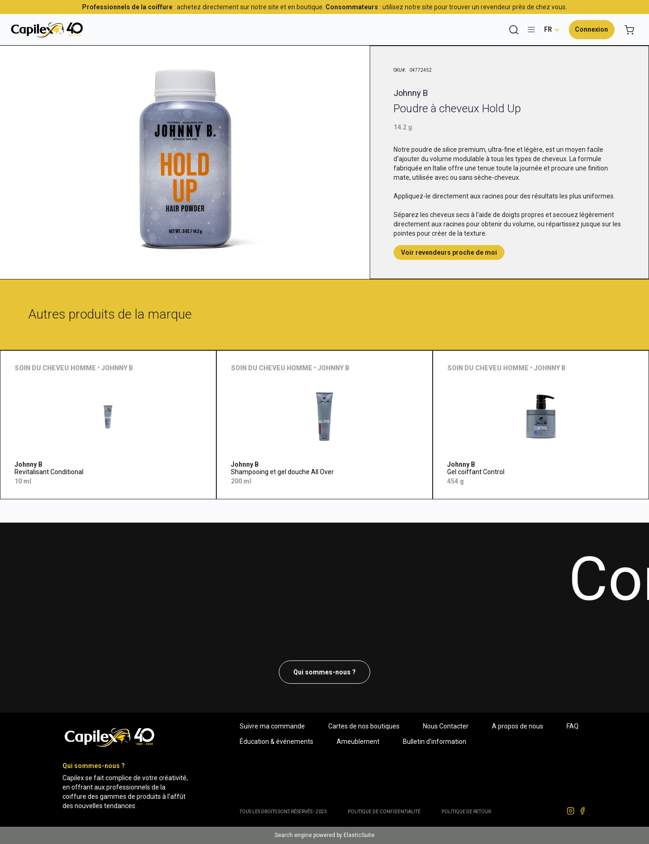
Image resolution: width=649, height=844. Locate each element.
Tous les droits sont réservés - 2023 (283, 811)
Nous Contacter (446, 726)
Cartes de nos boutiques (364, 726)
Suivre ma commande (272, 726)
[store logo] (46, 29)
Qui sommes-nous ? (324, 672)
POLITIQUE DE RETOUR (466, 811)
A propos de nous (517, 726)
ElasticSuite (359, 835)
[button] (551, 29)
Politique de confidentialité (384, 811)
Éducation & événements (276, 741)
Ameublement (358, 741)
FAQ (572, 726)
